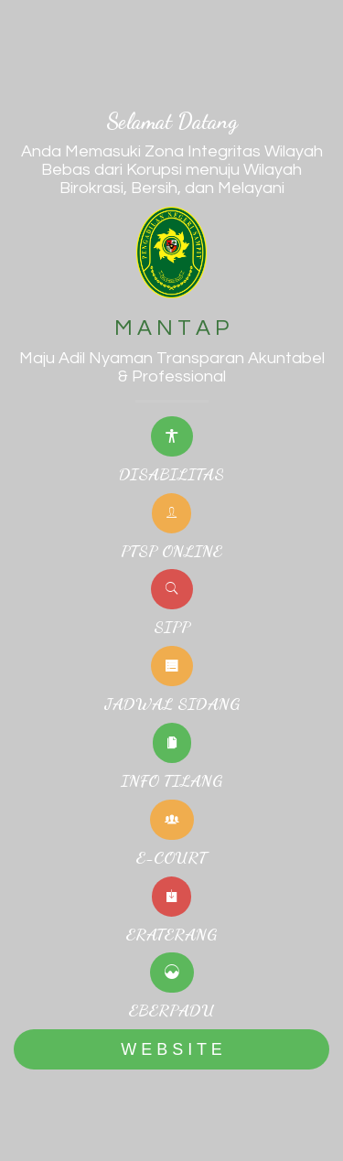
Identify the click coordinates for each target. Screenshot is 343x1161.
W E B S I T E (171, 1049)
